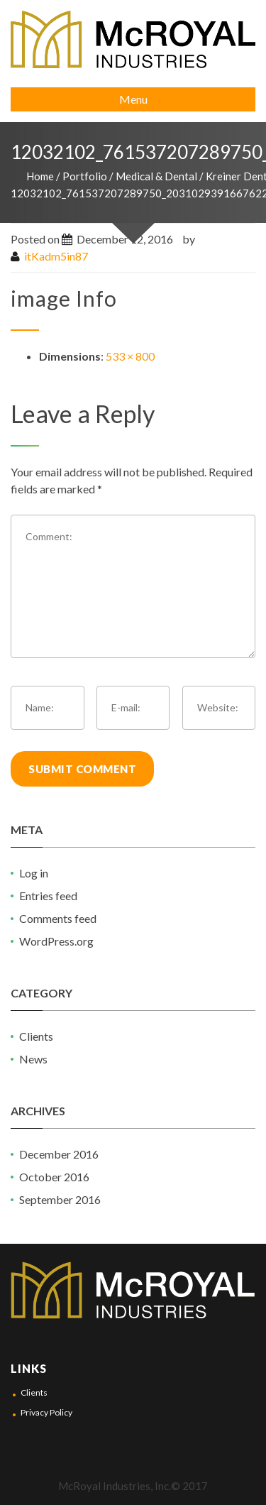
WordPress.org (56, 941)
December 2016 (59, 1154)
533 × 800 (130, 356)
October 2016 (54, 1176)
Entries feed (48, 895)
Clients (36, 1036)
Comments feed (57, 918)
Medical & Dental (156, 176)
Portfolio (84, 176)
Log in (33, 873)
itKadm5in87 (56, 256)
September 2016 (60, 1199)
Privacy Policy (46, 1412)
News (33, 1059)
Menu (133, 99)
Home (40, 176)
